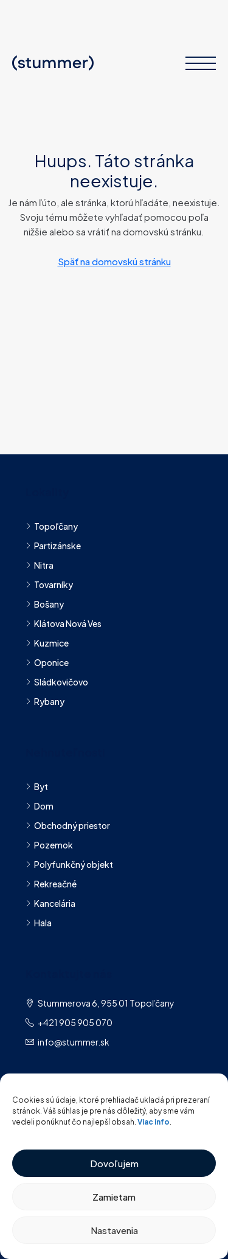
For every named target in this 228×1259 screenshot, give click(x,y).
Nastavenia (114, 1230)
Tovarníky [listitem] (49, 584)
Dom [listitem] (40, 805)
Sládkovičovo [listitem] (57, 681)
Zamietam (114, 1196)
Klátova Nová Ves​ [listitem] (64, 623)
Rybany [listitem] (45, 701)
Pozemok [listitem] (49, 844)
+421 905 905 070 (75, 1022)
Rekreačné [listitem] (51, 883)
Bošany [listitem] (45, 603)
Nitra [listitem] (40, 565)
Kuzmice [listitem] (47, 642)
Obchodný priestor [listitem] (68, 825)
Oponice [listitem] (47, 662)
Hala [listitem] (39, 922)
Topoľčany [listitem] (52, 526)
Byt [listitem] (37, 786)
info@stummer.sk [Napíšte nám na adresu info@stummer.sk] (73, 1041)
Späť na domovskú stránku (114, 261)
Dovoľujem (114, 1163)
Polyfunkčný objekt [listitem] (69, 864)
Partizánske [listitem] (53, 545)
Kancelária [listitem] (50, 903)
